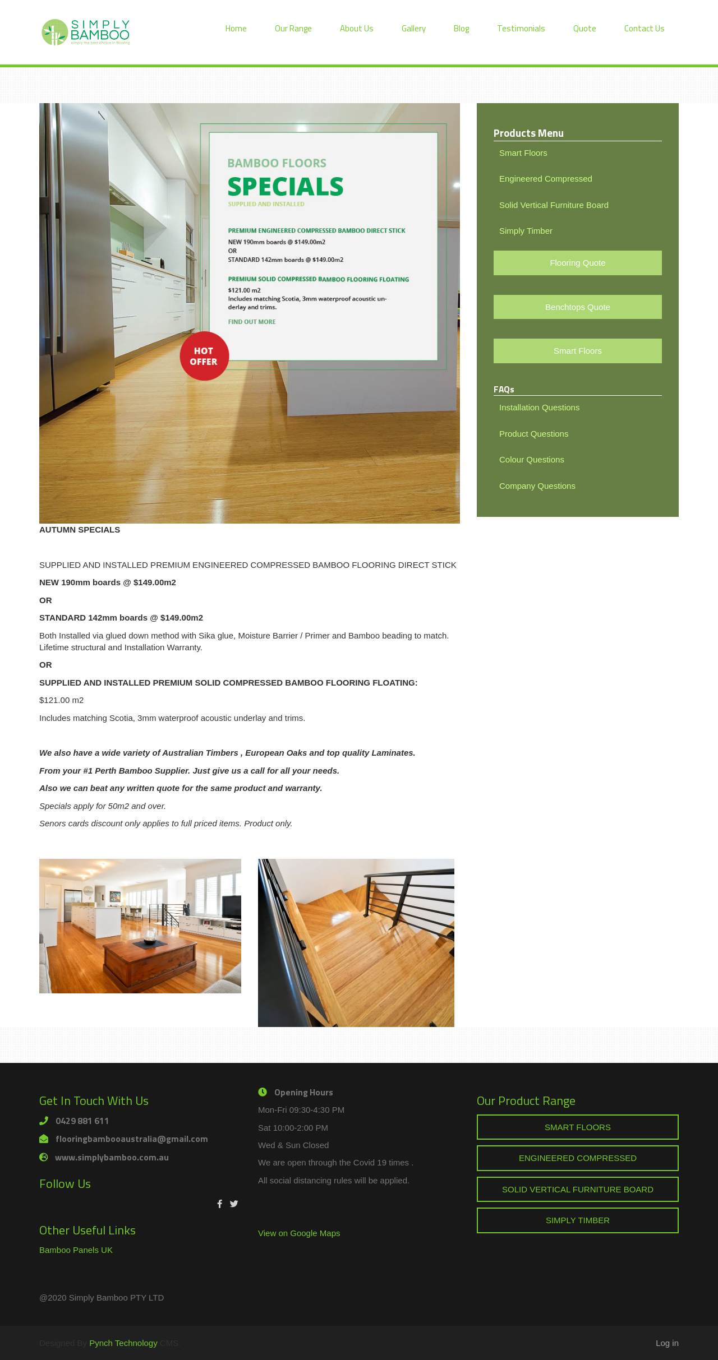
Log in (667, 1343)
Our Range (293, 28)
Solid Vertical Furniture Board (554, 205)
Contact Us (644, 28)
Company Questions (537, 486)
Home (236, 28)
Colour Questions (531, 459)
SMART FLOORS (578, 1127)
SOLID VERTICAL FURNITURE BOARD (577, 1189)
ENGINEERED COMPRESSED (578, 1158)
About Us (357, 28)
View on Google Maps (299, 1233)
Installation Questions (539, 407)
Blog (461, 28)
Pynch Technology (123, 1343)
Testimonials (521, 28)
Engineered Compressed (545, 178)
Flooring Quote (577, 262)
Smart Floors (523, 153)
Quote (584, 28)
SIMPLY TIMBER (578, 1220)
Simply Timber (526, 230)
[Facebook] (219, 1204)
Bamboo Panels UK (76, 1250)
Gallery (414, 28)
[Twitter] (234, 1204)
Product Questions (533, 433)
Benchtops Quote (577, 307)
